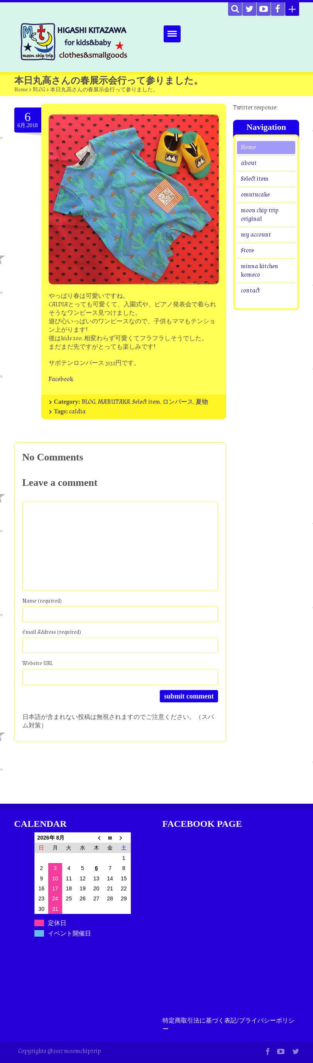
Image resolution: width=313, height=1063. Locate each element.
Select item (146, 402)
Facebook (61, 379)
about (249, 163)
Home (21, 89)
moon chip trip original (260, 215)
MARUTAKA (114, 402)
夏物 (202, 402)
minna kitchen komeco (259, 270)
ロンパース (177, 402)
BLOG (39, 89)
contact (250, 291)
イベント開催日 (69, 933)
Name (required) (42, 601)
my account (256, 235)
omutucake (255, 195)
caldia (77, 412)
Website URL (37, 663)
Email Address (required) (51, 632)
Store (247, 251)
